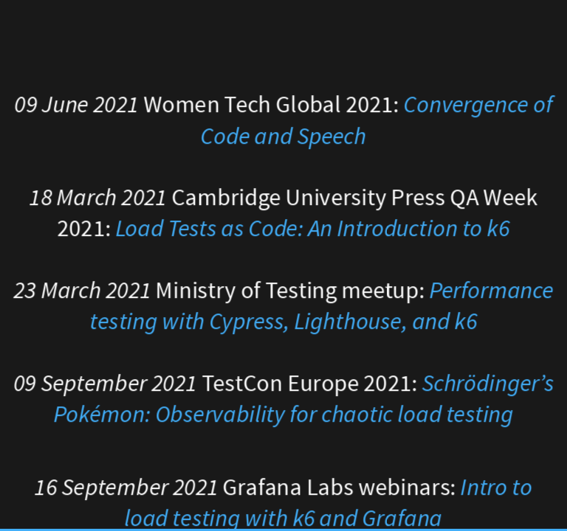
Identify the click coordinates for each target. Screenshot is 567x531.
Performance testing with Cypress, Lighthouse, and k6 (322, 305)
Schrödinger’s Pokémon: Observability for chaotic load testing (304, 398)
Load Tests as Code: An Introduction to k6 (312, 229)
